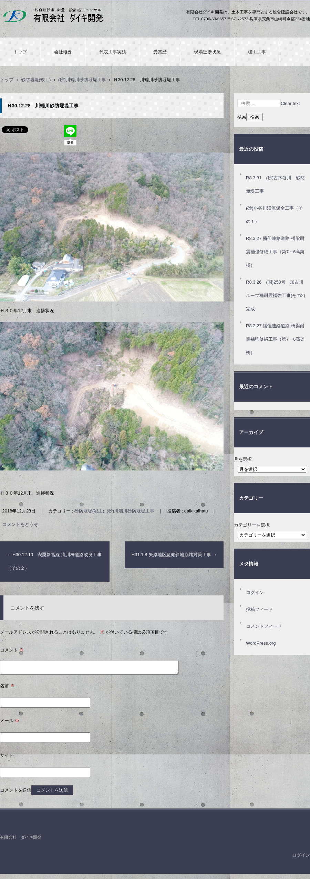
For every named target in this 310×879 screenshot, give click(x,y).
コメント (12, 650)
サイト (6, 755)
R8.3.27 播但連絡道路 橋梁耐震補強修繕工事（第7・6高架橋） (275, 252)
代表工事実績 (112, 51)
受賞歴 (160, 51)
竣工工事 (257, 51)
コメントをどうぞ (20, 524)
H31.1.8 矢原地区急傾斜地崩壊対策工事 (174, 554)
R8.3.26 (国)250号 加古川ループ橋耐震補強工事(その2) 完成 (278, 295)
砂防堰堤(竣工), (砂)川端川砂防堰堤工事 (114, 510)
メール (9, 720)
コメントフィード (264, 626)
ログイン (255, 592)
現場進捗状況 (207, 51)
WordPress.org (261, 643)
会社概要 (63, 51)
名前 (7, 685)
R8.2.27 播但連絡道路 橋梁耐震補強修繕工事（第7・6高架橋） (275, 339)
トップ (20, 51)
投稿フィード (259, 609)
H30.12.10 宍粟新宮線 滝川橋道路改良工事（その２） (54, 561)
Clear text (290, 103)
